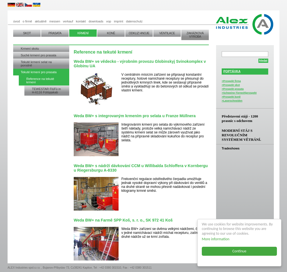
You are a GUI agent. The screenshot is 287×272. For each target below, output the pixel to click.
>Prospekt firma (231, 81)
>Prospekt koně (231, 96)
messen (54, 21)
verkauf (68, 21)
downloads (96, 21)
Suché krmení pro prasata (38, 55)
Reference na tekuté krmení (40, 80)
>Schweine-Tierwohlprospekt (239, 92)
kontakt (81, 21)
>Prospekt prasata (233, 88)
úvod (16, 21)
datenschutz (134, 21)
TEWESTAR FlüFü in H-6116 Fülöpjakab (46, 90)
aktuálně (41, 21)
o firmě (27, 21)
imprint (118, 21)
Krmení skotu (30, 48)
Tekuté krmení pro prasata (39, 72)
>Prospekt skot (231, 85)
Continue (239, 251)
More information (215, 239)
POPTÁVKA (231, 71)
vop (108, 21)
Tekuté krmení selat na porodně (36, 63)
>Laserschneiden (232, 100)
